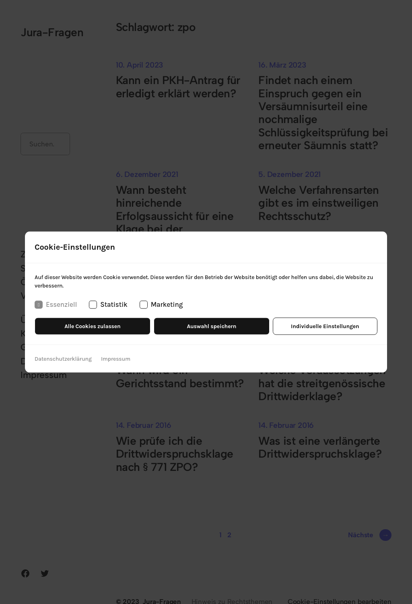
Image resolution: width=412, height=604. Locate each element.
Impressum (115, 358)
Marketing (161, 304)
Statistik (108, 304)
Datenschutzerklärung (63, 358)
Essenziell (56, 304)
